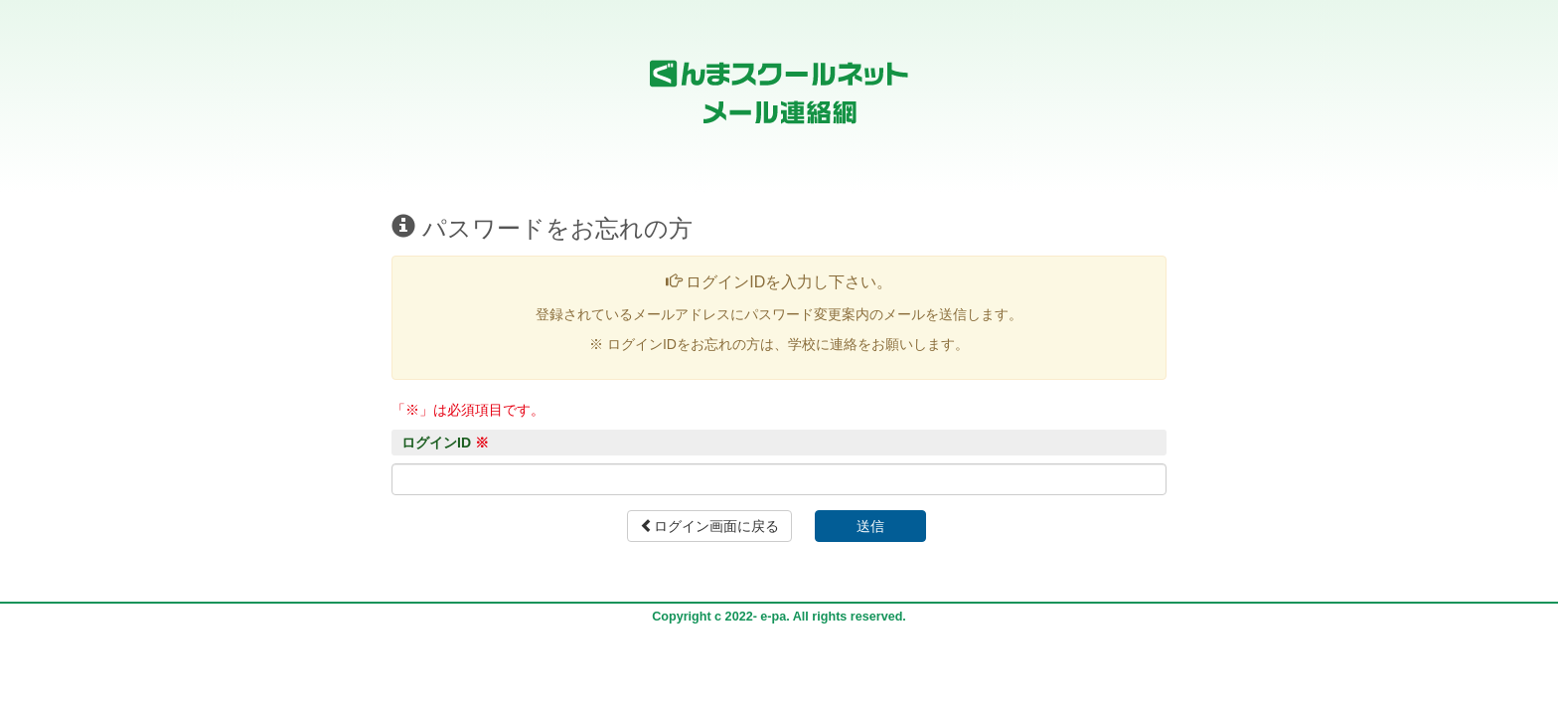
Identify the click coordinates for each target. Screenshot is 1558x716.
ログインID (445, 442)
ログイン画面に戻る (709, 526)
